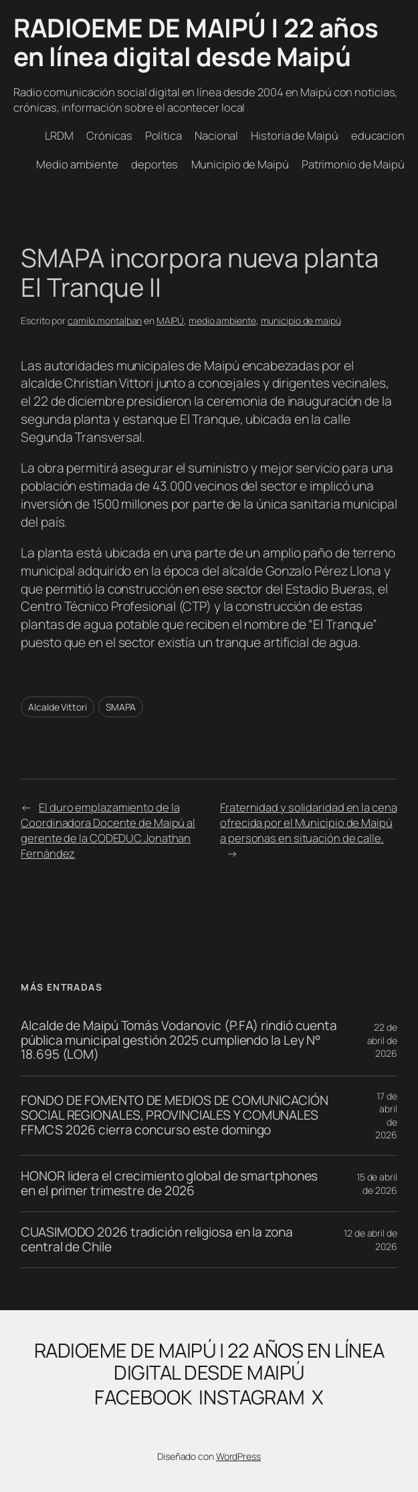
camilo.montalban (105, 320)
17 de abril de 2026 (386, 1116)
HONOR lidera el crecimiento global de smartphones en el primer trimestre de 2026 (169, 1183)
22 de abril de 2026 (382, 1040)
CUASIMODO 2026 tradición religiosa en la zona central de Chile (157, 1239)
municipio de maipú (301, 320)
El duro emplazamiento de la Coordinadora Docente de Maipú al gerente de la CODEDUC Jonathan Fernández (108, 830)
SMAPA (121, 707)
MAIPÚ (170, 320)
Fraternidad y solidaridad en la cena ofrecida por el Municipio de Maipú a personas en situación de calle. (308, 822)
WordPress (238, 1456)
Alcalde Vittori (57, 707)
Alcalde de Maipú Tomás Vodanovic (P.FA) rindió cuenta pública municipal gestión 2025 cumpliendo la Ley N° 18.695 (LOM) (179, 1040)
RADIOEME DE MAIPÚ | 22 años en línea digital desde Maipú (196, 42)
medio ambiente (222, 320)
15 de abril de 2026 (376, 1183)
